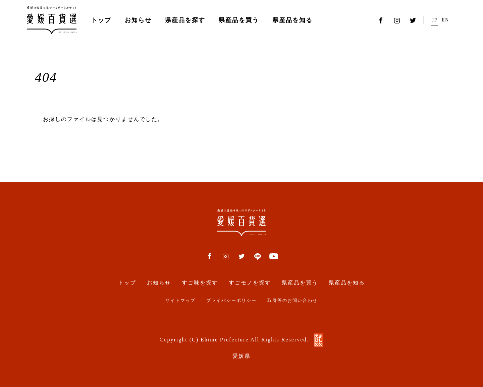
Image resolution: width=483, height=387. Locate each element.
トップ (101, 20)
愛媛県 (241, 356)
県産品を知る (292, 20)
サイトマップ (180, 300)
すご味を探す (200, 282)
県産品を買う (239, 20)
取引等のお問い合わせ (292, 300)
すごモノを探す (250, 282)
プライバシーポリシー (231, 300)
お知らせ (138, 20)
